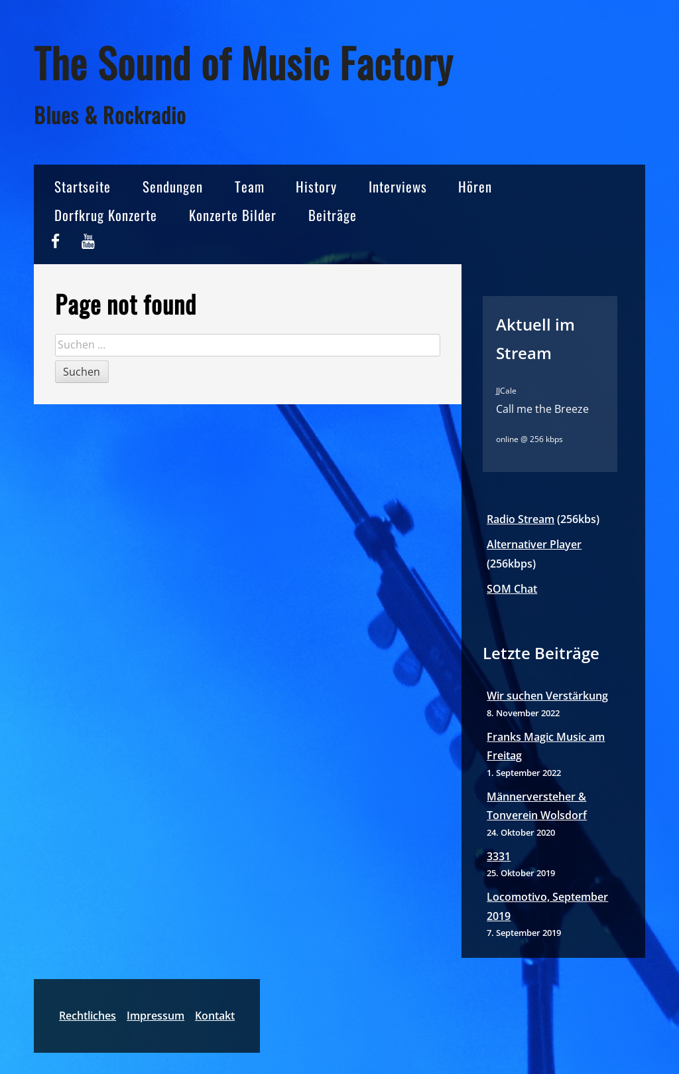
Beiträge (332, 214)
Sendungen (173, 186)
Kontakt (215, 1015)
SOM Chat (512, 588)
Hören (475, 186)
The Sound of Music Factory (243, 62)
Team (250, 186)
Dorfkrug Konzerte (105, 214)
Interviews (398, 186)
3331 (499, 856)
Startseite (82, 186)
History (316, 186)
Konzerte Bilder (233, 214)
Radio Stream (520, 519)
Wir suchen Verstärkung (547, 695)
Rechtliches (87, 1015)
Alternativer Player (534, 544)
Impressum (155, 1015)
